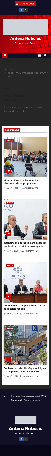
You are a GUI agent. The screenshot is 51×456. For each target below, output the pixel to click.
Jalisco (10, 140)
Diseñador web (32, 400)
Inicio (10, 69)
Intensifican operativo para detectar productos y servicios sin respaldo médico (25, 246)
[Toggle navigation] (40, 55)
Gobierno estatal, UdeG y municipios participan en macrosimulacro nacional (25, 371)
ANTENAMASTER (29, 188)
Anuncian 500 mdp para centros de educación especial (24, 307)
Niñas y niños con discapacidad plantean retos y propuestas (22, 182)
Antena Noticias (25, 38)
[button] (46, 55)
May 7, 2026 (13, 188)
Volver (12, 118)
